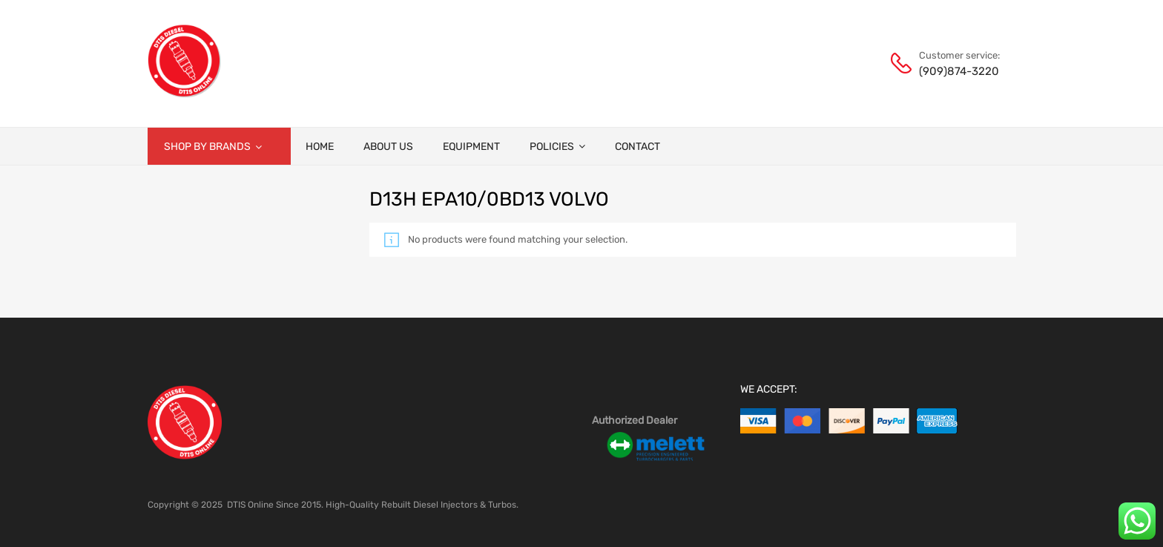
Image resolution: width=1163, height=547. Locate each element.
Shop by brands (213, 146)
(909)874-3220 (955, 71)
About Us (388, 146)
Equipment (471, 146)
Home (320, 146)
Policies (557, 146)
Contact (637, 146)
